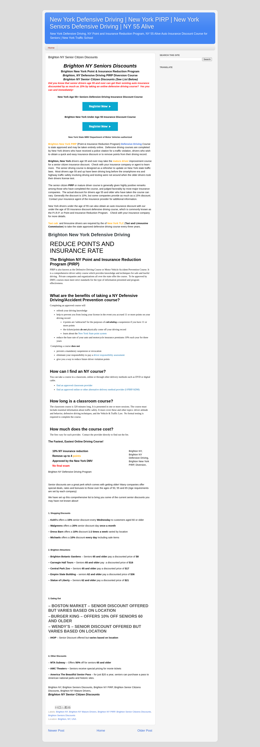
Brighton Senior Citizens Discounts (134, 712)
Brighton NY (62, 712)
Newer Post (56, 730)
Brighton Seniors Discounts (61, 715)
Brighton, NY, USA (67, 719)
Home (51, 47)
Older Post (144, 730)
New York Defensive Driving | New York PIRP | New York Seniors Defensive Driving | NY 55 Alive (124, 23)
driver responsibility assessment (109, 355)
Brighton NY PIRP (106, 712)
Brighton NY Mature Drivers (83, 712)
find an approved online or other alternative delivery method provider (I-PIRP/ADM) (98, 389)
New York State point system (92, 333)
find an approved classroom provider (74, 385)
